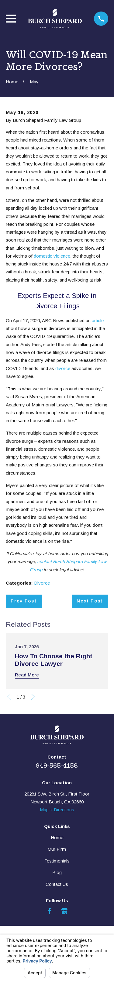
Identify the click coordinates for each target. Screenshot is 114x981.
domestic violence (52, 256)
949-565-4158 (57, 765)
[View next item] (33, 697)
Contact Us (57, 884)
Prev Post (23, 600)
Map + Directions (57, 809)
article (98, 320)
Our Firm (57, 849)
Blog (57, 872)
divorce (62, 368)
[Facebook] (50, 911)
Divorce (42, 583)
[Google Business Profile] (64, 911)
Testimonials (57, 860)
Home (57, 837)
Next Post (90, 600)
